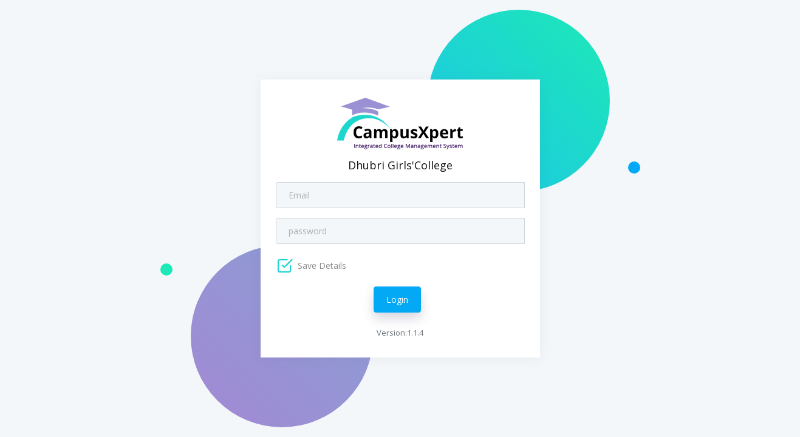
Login (397, 299)
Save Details (320, 265)
